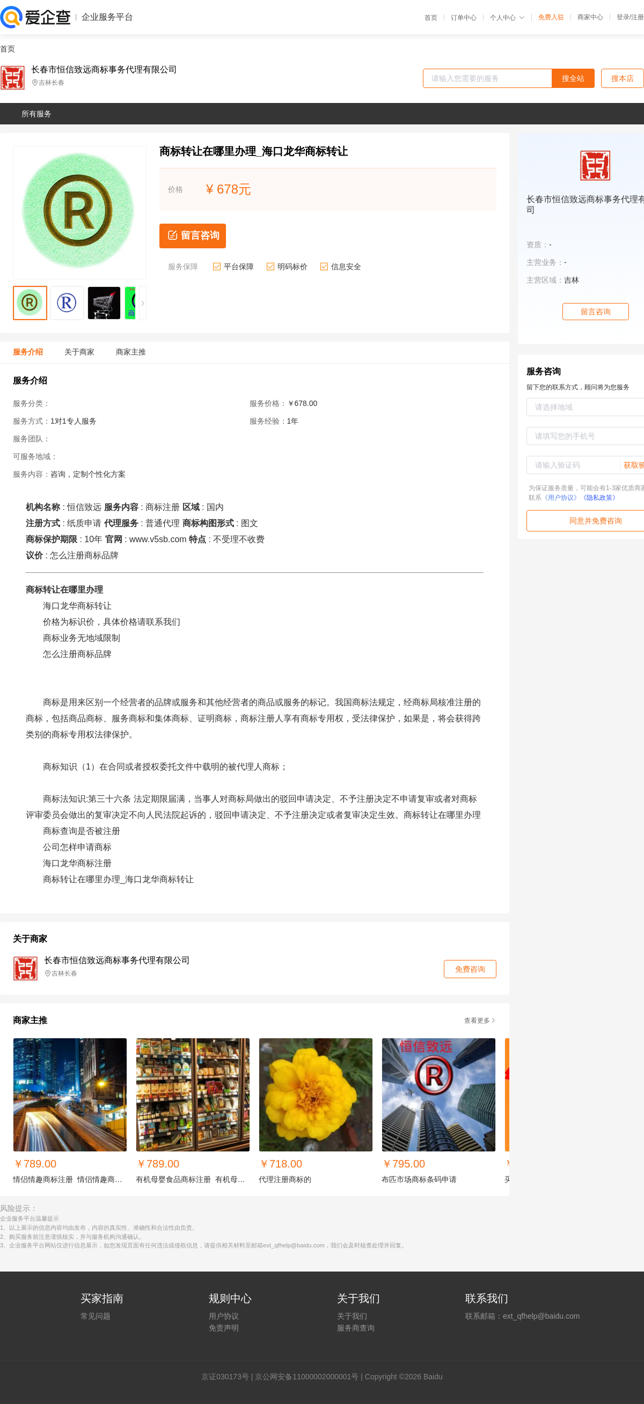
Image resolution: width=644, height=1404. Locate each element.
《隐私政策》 (599, 497)
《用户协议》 (560, 497)
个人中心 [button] (507, 17)
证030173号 (229, 1376)
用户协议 (224, 1316)
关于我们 (352, 1316)
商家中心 (590, 17)
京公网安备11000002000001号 (306, 1376)
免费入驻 (551, 17)
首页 (431, 17)
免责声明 (224, 1328)
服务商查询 (356, 1328)
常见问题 (95, 1316)
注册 (637, 17)
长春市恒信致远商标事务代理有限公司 (104, 69)
